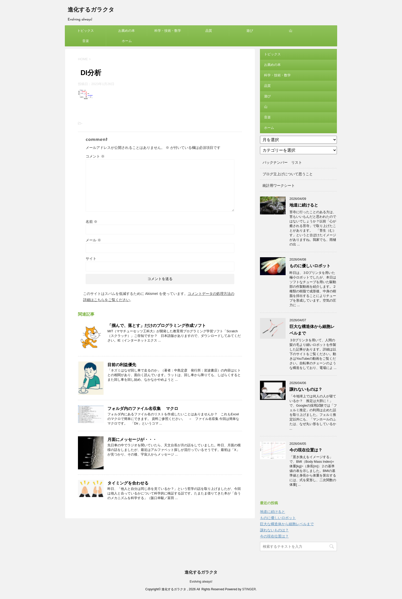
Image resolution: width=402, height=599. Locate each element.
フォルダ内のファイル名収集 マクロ (142, 408)
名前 (91, 222)
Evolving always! (201, 581)
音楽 (85, 41)
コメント (95, 156)
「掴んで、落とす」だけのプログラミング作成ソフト (156, 325)
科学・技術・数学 (167, 31)
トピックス (85, 31)
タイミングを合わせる (127, 483)
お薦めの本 (126, 31)
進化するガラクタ (91, 10)
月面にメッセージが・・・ (132, 439)
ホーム (127, 41)
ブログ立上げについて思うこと (288, 174)
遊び (249, 31)
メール (93, 240)
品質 (208, 31)
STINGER (249, 589)
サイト (91, 258)
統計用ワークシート (279, 185)
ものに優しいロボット (309, 266)
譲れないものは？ (305, 389)
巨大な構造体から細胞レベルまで (287, 524)
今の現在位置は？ (305, 450)
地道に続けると (303, 205)
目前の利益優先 (121, 365)
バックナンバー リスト (282, 162)
